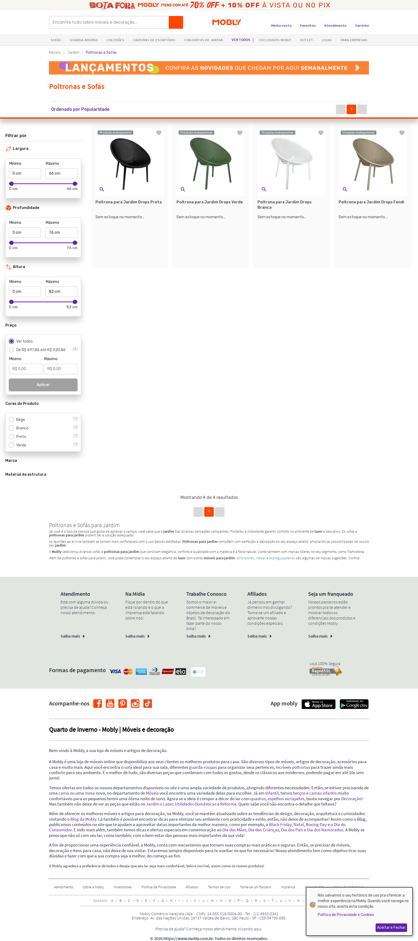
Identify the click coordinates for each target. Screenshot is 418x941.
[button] (85, 109)
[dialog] (359, 911)
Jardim (73, 52)
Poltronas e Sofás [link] (101, 52)
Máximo (52, 163)
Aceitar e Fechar (391, 927)
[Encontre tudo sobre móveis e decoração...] (111, 22)
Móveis (55, 52)
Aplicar (43, 385)
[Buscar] (176, 22)
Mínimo (15, 163)
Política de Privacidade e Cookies (346, 915)
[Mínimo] (25, 173)
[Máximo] (61, 173)
